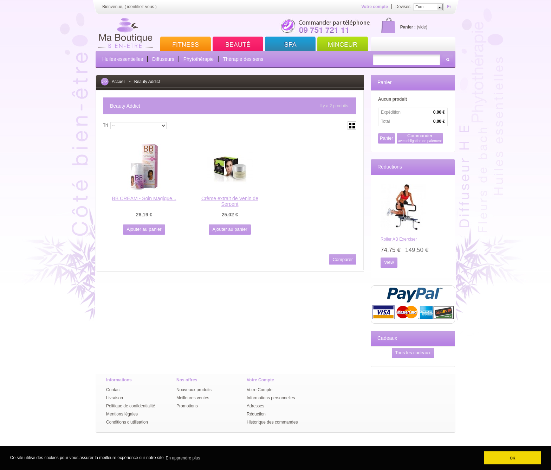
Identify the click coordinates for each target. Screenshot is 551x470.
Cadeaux (387, 338)
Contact (113, 389)
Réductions (389, 167)
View (389, 262)
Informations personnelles (271, 397)
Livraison (114, 397)
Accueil (118, 81)
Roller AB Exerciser (399, 239)
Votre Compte (259, 389)
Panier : (408, 27)
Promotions (187, 406)
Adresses (255, 406)
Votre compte (374, 6)
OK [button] (512, 458)
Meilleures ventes (192, 397)
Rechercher (447, 60)
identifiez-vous (140, 6)
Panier (384, 82)
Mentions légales (122, 414)
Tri (105, 125)
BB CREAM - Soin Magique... (144, 198)
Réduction (256, 414)
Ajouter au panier (144, 229)
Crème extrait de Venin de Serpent (229, 201)
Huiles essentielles (122, 59)
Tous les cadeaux (412, 352)
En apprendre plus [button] (183, 458)
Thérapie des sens (243, 59)
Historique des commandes (272, 422)
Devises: (403, 6)
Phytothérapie (198, 59)
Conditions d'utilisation (127, 422)
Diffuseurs (163, 59)
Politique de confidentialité (130, 406)
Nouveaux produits (194, 389)
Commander (420, 138)
